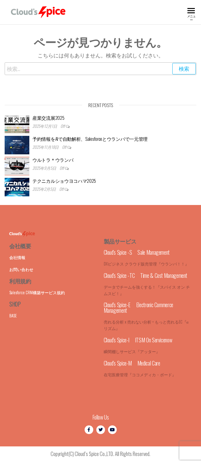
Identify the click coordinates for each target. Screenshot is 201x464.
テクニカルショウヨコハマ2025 (64, 180)
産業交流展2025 (48, 117)
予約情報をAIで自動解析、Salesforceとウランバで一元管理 (90, 138)
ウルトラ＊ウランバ (52, 159)
